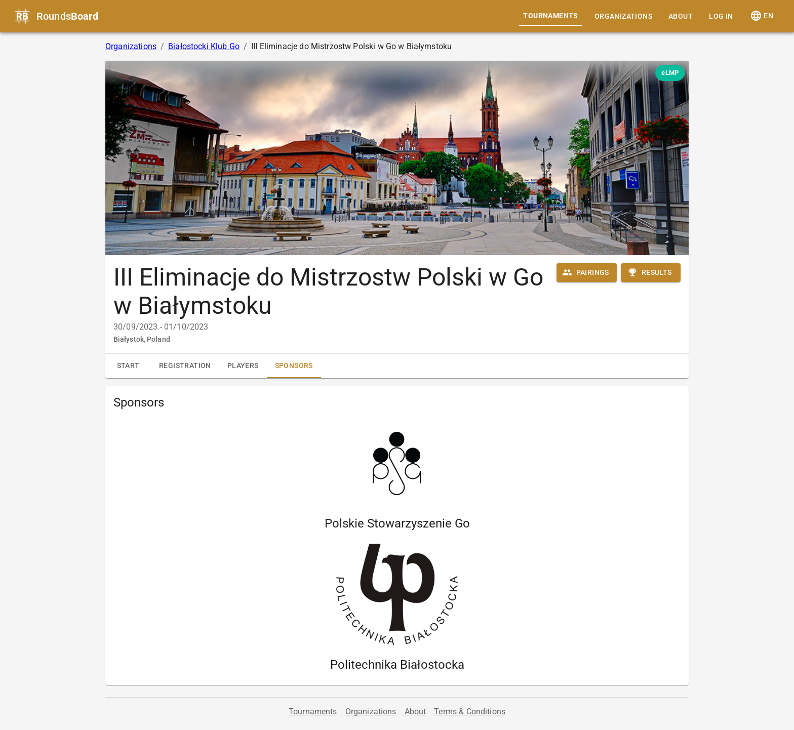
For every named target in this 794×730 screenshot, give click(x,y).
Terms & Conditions (469, 711)
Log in (721, 16)
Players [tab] (243, 365)
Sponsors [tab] (294, 369)
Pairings (585, 272)
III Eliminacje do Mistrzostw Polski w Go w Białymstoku (328, 291)
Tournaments (550, 16)
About (680, 16)
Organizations (623, 16)
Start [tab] (128, 365)
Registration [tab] (185, 365)
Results (649, 272)
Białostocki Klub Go (204, 46)
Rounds (67, 16)
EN (761, 16)
